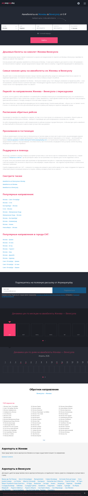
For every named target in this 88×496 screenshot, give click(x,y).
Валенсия (37, 483)
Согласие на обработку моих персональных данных (50, 295)
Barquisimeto (38, 479)
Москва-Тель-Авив (38, 414)
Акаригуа (61, 483)
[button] (43, 341)
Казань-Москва (37, 428)
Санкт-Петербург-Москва (11, 408)
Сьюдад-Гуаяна (30, 486)
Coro (79, 479)
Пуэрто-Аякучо (30, 488)
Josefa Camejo (7, 481)
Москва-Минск (37, 432)
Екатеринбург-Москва (11, 432)
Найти (44, 40)
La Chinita (17, 481)
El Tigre (79, 481)
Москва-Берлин (37, 435)
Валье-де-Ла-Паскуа (9, 479)
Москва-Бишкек (65, 428)
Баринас (69, 483)
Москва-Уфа (36, 421)
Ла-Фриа (76, 486)
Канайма (78, 483)
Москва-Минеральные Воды (11, 419)
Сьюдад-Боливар (8, 486)
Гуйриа (59, 486)
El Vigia (29, 483)
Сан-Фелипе (6, 490)
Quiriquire (41, 481)
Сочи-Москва (7, 414)
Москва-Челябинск (66, 419)
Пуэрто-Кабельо (17, 488)
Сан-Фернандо (57, 488)
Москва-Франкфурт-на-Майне (41, 412)
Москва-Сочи (7, 415)
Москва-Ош (64, 434)
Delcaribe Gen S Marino (55, 481)
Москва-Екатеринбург (11, 430)
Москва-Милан (65, 421)
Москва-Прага (64, 414)
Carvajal (46, 483)
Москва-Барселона (66, 410)
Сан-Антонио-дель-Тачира (35, 490)
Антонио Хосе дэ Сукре (67, 479)
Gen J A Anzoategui (25, 479)
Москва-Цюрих (65, 425)
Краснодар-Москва (10, 425)
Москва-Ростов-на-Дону (11, 426)
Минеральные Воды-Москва (11, 421)
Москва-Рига (36, 415)
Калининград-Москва (66, 417)
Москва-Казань (37, 423)
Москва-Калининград (66, 412)
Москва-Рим (36, 425)
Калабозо (41, 486)
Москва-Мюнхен (9, 435)
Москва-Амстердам (66, 415)
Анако (53, 483)
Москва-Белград (65, 432)
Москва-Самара (37, 426)
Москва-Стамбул (9, 434)
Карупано (51, 486)
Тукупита (51, 490)
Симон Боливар (51, 479)
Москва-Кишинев (37, 410)
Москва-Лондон (37, 419)
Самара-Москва (37, 430)
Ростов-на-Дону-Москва (11, 428)
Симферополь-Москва (10, 412)
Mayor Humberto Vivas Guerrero (13, 483)
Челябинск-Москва (66, 423)
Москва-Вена (36, 417)
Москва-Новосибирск (66, 406)
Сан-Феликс (69, 488)
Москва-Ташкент (65, 426)
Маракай (5, 488)
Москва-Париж (37, 406)
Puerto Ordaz (70, 481)
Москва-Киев (7, 417)
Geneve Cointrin (7, 457)
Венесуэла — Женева (44, 393)
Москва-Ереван (37, 408)
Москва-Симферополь (10, 410)
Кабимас (20, 486)
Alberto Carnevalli (29, 481)
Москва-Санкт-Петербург (11, 406)
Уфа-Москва (36, 434)
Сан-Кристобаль (44, 488)
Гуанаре (67, 486)
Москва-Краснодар (10, 423)
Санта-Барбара (18, 490)
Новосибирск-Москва (66, 408)
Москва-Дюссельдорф (67, 430)
